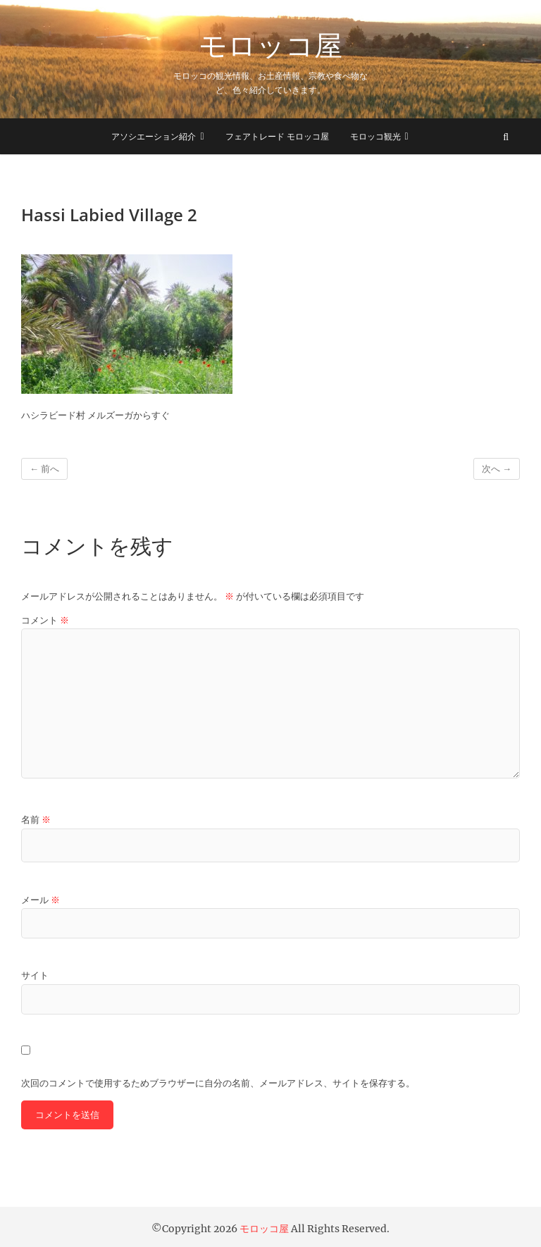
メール (40, 900)
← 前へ (44, 469)
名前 (36, 820)
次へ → (496, 469)
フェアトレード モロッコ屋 (277, 136)
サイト (35, 975)
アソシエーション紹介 (153, 136)
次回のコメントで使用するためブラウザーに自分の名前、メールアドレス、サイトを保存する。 (218, 1083)
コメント (45, 620)
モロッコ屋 (270, 45)
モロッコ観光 (375, 136)
